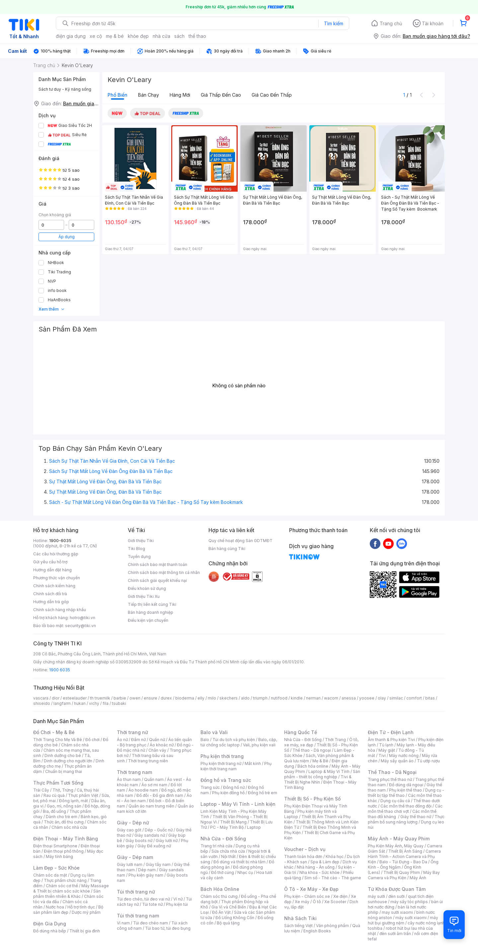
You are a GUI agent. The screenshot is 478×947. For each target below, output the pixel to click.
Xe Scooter (335, 901)
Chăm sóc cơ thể (62, 885)
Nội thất (228, 856)
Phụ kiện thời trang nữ (220, 763)
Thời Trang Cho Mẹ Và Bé (57, 739)
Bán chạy (148, 95)
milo (212, 698)
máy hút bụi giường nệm (403, 920)
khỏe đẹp (138, 36)
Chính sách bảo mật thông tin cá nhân (164, 572)
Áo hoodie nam (143, 790)
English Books (317, 930)
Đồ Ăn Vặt (221, 912)
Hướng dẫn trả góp (51, 601)
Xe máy (302, 901)
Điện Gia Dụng (49, 923)
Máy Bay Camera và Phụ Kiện (404, 875)
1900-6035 (60, 540)
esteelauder (75, 698)
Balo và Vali (214, 732)
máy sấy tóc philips (409, 901)
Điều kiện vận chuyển (148, 620)
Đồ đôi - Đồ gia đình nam (159, 795)
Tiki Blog (136, 548)
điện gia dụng (71, 36)
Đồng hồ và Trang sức (225, 780)
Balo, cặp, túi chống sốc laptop (238, 742)
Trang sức (210, 787)
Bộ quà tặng (228, 922)
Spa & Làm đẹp (324, 861)
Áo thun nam (129, 779)
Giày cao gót (129, 829)
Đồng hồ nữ (234, 787)
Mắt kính (253, 763)
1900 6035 (59, 669)
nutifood (279, 698)
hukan (80, 703)
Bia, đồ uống (54, 811)
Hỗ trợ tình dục (81, 906)
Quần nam (154, 779)
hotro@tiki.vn (82, 617)
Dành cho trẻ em (61, 816)
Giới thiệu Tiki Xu (144, 596)
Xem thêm (52, 309)
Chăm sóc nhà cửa (69, 827)
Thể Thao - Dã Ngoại (392, 772)
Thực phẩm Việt (83, 795)
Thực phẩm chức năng (65, 880)
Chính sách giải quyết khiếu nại (157, 580)
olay (382, 698)
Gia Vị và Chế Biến (228, 906)
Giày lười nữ (167, 840)
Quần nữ (157, 739)
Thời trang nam (134, 772)
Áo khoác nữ (162, 744)
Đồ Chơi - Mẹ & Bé (54, 732)
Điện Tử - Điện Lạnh (391, 732)
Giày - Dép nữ (133, 822)
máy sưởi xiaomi (411, 917)
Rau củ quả (54, 795)
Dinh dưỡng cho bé (62, 755)
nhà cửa (161, 36)
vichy (94, 703)
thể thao (197, 36)
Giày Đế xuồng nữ (154, 845)
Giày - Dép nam (135, 857)
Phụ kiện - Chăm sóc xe (307, 896)
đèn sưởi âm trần (395, 933)
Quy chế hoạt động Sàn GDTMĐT (240, 540)
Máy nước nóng (404, 755)
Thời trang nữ (132, 732)
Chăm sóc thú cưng (219, 896)
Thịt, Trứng (62, 790)
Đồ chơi (92, 739)
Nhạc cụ (245, 872)
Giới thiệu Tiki (141, 540)
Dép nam (147, 869)
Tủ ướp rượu (428, 760)
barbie (120, 698)
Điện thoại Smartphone (55, 845)
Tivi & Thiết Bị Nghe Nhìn (318, 779)
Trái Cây (41, 790)
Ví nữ (178, 899)
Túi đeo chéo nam (150, 922)
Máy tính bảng (59, 856)
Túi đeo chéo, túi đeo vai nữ (143, 899)
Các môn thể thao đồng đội (406, 806)
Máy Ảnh (418, 877)
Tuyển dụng (139, 556)
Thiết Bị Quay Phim (401, 872)
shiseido (41, 703)
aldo (245, 698)
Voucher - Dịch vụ (304, 849)
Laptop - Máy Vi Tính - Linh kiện (238, 804)
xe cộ (96, 36)
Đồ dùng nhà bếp (49, 930)
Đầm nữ (138, 739)
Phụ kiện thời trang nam (236, 766)
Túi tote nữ (152, 904)
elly (201, 698)
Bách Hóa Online (219, 889)
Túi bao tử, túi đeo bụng (168, 928)
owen (134, 698)
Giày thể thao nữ (415, 816)
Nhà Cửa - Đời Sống (223, 838)
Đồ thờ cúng (222, 872)
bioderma (184, 698)
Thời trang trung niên (148, 760)
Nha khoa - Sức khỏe (319, 872)
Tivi (382, 755)
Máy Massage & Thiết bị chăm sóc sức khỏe (71, 888)
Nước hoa (55, 906)
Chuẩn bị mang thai (63, 771)
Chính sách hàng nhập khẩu (59, 609)
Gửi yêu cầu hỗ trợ (50, 561)
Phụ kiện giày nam (145, 875)
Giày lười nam (129, 864)
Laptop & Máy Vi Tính (329, 771)
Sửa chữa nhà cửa (228, 851)
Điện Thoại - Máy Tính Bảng (65, 838)
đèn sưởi (396, 896)
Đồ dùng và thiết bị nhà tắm (239, 861)
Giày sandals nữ (149, 835)
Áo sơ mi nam (154, 784)
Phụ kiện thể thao (405, 790)
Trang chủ (391, 23)
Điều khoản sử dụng (147, 588)
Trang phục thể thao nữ (390, 779)
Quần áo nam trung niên (151, 806)
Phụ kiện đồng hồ (228, 792)
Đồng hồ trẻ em (262, 792)
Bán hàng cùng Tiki (226, 548)
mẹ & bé (115, 36)
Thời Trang (335, 739)
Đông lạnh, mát (73, 800)
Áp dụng (66, 236)
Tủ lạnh (386, 744)
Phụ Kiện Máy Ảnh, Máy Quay (396, 845)
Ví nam (123, 922)
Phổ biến (117, 95)
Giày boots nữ (138, 840)
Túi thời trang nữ (136, 892)
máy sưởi (376, 896)
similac (396, 698)
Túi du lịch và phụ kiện (233, 739)
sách (179, 36)
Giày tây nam (158, 864)
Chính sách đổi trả (50, 593)
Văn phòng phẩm (332, 925)
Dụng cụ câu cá (395, 800)
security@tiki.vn (80, 625)
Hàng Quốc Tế (300, 732)
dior (55, 698)
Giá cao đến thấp (272, 95)
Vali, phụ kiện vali (259, 744)
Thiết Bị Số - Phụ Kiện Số (312, 799)
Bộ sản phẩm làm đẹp (68, 909)
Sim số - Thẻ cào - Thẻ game (332, 877)
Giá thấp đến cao (221, 95)
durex (166, 698)
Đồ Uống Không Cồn (234, 917)
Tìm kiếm (333, 23)
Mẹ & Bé (320, 760)
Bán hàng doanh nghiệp (150, 612)
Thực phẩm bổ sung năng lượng (406, 819)
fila (106, 703)
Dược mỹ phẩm (86, 912)
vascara (40, 698)
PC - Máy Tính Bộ (227, 827)
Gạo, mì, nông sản (64, 806)
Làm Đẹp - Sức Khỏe (56, 868)
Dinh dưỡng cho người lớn (68, 760)
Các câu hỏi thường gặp (55, 553)
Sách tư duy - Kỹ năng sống (65, 89)
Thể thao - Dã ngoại (311, 750)
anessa (349, 698)
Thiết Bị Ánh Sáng (405, 851)
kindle (297, 698)
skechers (228, 698)
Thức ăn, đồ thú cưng (64, 821)
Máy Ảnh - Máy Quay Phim (399, 838)
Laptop (254, 827)
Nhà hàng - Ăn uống (316, 867)
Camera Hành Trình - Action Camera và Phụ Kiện (404, 856)
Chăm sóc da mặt (50, 875)
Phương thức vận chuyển (56, 577)
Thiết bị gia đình (84, 930)
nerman (313, 698)
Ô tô (317, 901)
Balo (204, 739)
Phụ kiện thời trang (222, 756)
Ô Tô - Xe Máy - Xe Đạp (311, 889)
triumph (260, 698)
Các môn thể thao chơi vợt (405, 809)
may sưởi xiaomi (397, 912)
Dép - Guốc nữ (159, 829)
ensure (150, 698)
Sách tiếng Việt (298, 925)
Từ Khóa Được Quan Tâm (397, 889)
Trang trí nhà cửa (216, 845)
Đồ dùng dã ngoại (406, 784)
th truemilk (100, 698)
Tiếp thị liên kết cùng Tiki (152, 604)
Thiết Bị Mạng (233, 821)
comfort (414, 698)
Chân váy (157, 750)
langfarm (62, 703)
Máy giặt (386, 750)
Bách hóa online (312, 766)
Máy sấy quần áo (397, 760)
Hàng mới (180, 95)
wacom (331, 698)
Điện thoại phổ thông (64, 851)
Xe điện (340, 896)
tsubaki (119, 703)
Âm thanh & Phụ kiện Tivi (391, 739)
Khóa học (335, 856)
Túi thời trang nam (138, 915)
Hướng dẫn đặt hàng (52, 569)
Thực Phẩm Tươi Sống (58, 783)
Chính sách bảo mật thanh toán (157, 564)
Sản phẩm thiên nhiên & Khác (67, 894)
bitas (430, 698)
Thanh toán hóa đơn (303, 856)
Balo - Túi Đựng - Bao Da (403, 861)
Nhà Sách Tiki (300, 918)
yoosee (366, 698)
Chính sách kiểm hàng (54, 585)
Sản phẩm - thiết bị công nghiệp (322, 774)
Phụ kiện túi (177, 904)
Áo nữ (122, 739)
